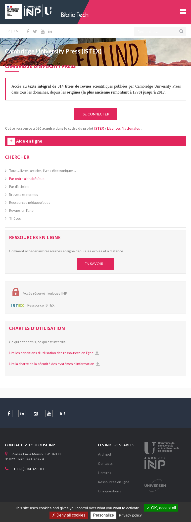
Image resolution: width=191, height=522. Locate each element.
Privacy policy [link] (130, 515)
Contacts (105, 463)
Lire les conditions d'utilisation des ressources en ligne (51, 353)
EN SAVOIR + (95, 263)
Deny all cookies (68, 515)
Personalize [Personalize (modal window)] (103, 515)
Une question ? (109, 491)
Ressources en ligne (113, 482)
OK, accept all (161, 508)
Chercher (17, 157)
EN (16, 31)
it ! (62, 414)
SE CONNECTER (95, 114)
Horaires (104, 472)
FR (8, 31)
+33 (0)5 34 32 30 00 (29, 469)
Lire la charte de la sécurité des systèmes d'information (51, 364)
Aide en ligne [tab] (29, 141)
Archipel (104, 454)
